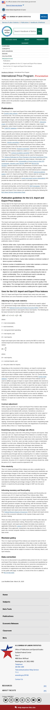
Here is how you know (14, 5)
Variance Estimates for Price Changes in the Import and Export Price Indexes (24, 158)
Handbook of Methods (38, 22)
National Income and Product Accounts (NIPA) (23, 308)
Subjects (6, 602)
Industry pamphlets (13, 142)
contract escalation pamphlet (20, 153)
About (27, 40)
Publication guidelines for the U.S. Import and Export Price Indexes (22, 63)
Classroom (7, 630)
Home (5, 594)
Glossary (25, 43)
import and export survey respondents (33, 178)
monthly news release (11, 113)
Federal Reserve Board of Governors (16, 512)
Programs (41, 40)
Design (4, 53)
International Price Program (22, 72)
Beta (5, 638)
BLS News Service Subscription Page (13, 192)
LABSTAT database (10, 128)
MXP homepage (35, 186)
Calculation (7, 56)
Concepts (6, 48)
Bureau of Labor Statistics (10, 22)
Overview (5, 46)
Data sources (7, 51)
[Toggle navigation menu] (44, 16)
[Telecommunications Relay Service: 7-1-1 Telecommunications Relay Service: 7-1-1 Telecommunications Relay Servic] (29, 671)
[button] (45, 686)
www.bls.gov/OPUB (22, 675)
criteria (19, 526)
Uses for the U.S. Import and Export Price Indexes (17, 66)
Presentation (7, 58)
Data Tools (7, 609)
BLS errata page (9, 572)
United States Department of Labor (14, 9)
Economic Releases (11, 623)
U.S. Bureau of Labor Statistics (19, 17)
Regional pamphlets (23, 148)
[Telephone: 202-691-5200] (29, 665)
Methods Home (11, 40)
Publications (25, 22)
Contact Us (19, 679)
